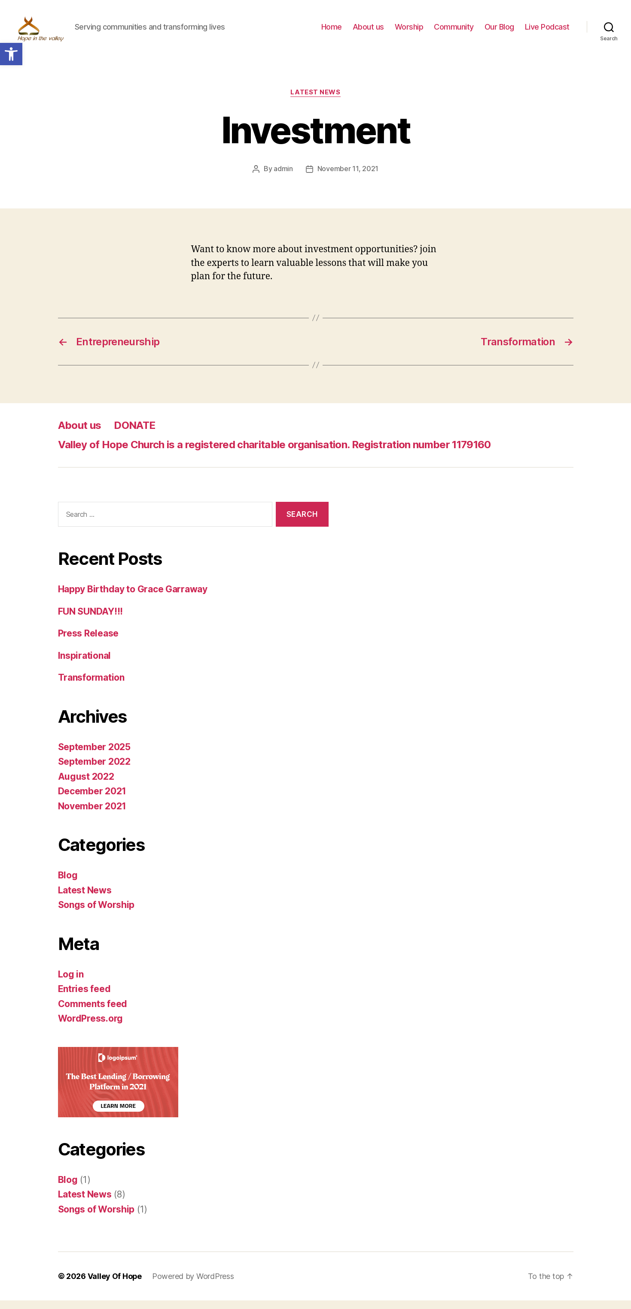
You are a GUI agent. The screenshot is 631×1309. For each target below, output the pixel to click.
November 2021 (92, 814)
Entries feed (84, 997)
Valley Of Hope (115, 1284)
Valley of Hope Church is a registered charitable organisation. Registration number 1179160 (274, 452)
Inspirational (84, 663)
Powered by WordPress (193, 1284)
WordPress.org (90, 1027)
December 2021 (92, 799)
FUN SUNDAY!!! (90, 619)
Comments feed (93, 1012)
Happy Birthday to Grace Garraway (132, 597)
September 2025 (94, 755)
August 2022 (86, 784)
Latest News (315, 101)
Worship (409, 31)
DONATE (134, 433)
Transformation (91, 686)
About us (368, 31)
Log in (71, 982)
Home (331, 31)
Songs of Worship (96, 913)
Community (454, 31)
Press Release (88, 641)
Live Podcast (547, 31)
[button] (11, 54)
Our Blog (499, 31)
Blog (68, 883)
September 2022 (94, 770)
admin (283, 177)
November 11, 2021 (347, 177)
